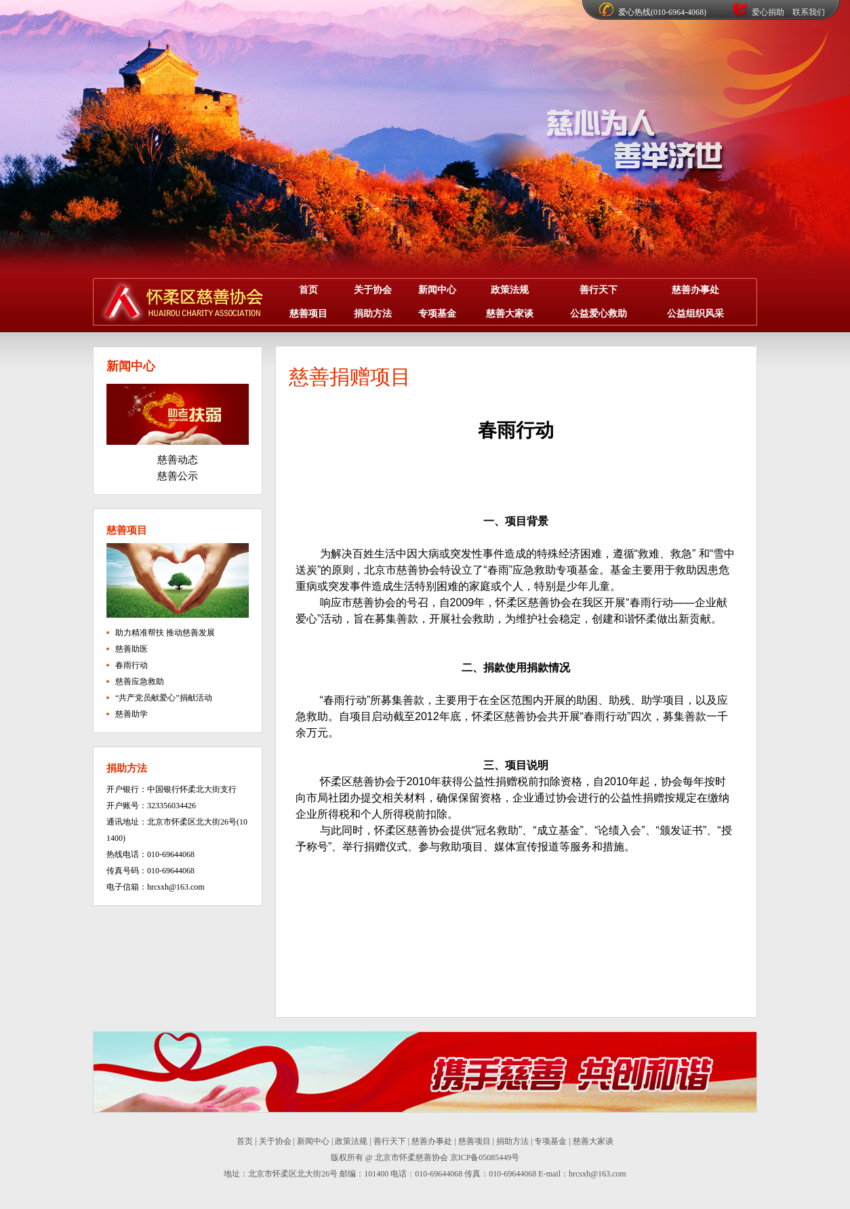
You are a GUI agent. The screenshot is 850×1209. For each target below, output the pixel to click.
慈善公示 (177, 476)
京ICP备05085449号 (485, 1157)
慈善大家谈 (509, 314)
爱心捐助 (768, 12)
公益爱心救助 (598, 314)
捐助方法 (373, 314)
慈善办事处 (695, 290)
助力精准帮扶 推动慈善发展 (165, 632)
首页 (308, 290)
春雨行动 (131, 665)
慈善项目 (308, 314)
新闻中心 (437, 290)
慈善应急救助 (139, 681)
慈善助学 (131, 714)
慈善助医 (131, 649)
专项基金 (437, 314)
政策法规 (510, 290)
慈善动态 (177, 459)
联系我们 (808, 12)
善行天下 (599, 290)
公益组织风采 (695, 314)
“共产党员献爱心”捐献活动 (163, 697)
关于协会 (373, 290)
